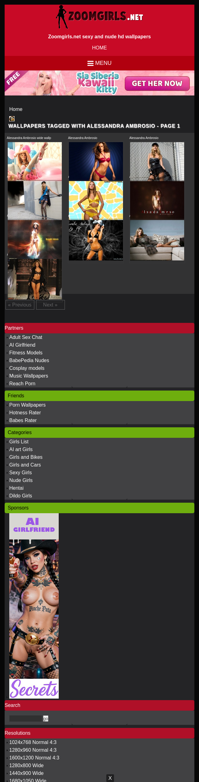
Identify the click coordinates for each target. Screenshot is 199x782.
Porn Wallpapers (27, 405)
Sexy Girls (20, 472)
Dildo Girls (20, 495)
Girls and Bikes (26, 457)
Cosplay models (26, 368)
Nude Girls (21, 480)
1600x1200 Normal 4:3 (34, 757)
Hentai (16, 488)
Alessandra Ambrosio (82, 138)
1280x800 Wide (26, 765)
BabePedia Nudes (29, 360)
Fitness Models (26, 352)
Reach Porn (22, 383)
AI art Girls (21, 449)
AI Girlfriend (22, 345)
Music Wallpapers (28, 375)
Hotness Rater (25, 412)
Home (16, 109)
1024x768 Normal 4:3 (33, 742)
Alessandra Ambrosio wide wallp (29, 138)
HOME (99, 47)
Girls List (18, 441)
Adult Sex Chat (25, 337)
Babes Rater (23, 420)
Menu (103, 63)
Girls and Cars (25, 464)
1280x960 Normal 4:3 (33, 750)
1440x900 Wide (26, 773)
